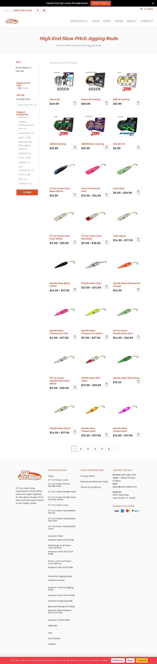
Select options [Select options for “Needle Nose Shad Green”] (138, 381)
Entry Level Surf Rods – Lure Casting (60, 562)
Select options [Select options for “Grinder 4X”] (138, 147)
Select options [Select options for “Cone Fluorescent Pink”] (106, 195)
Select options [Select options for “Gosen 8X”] (75, 103)
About (132, 21)
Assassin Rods (55, 536)
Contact (146, 21)
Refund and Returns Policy (94, 481)
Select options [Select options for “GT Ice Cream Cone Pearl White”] (75, 242)
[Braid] (17, 137)
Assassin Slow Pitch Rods (61, 595)
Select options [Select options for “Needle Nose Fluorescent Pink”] (75, 337)
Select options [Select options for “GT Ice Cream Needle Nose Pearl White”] (75, 387)
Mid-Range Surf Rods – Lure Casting (60, 546)
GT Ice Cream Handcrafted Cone (61, 527)
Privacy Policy (87, 476)
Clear (27, 192)
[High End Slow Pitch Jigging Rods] (17, 145)
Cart (50, 633)
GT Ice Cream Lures (58, 480)
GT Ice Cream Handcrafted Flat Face (61, 519)
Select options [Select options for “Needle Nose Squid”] (75, 432)
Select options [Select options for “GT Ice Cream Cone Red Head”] (106, 242)
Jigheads (52, 625)
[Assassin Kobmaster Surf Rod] (17, 125)
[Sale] (17, 179)
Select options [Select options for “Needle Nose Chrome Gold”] (106, 434)
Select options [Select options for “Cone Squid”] (138, 239)
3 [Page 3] (88, 449)
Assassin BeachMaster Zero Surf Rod (60, 611)
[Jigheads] (17, 153)
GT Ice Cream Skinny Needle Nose (59, 484)
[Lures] (17, 157)
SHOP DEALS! (101, 3)
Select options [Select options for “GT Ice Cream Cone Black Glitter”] (75, 195)
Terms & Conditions (90, 487)
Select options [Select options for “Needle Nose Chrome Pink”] (138, 434)
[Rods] (17, 174)
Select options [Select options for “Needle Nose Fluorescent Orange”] (138, 289)
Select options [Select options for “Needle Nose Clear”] (106, 287)
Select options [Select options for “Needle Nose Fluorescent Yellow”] (106, 337)
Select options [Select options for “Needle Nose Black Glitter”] (75, 289)
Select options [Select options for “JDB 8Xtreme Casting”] (106, 147)
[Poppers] (17, 162)
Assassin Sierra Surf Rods (61, 540)
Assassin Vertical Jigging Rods (60, 588)
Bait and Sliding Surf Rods (61, 606)
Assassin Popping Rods (60, 601)
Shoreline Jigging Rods (60, 576)
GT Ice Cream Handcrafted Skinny (61, 511)
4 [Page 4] (95, 449)
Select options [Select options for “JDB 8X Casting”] (75, 147)
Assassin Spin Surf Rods (60, 567)
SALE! (96, 21)
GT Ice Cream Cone (58, 505)
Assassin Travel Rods (59, 620)
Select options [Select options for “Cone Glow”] (138, 192)
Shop (107, 21)
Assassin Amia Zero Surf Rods (60, 552)
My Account (54, 638)
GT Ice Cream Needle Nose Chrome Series (62, 498)
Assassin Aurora (56, 580)
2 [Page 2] (81, 449)
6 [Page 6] (109, 449)
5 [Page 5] (102, 449)
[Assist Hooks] (17, 132)
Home (119, 21)
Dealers (52, 644)
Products (78, 21)
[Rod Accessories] (17, 168)
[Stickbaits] (17, 183)
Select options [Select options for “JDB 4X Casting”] (138, 103)
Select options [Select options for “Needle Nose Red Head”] (106, 384)
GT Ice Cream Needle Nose (62, 491)
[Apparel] (17, 117)
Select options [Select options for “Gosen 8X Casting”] (106, 103)
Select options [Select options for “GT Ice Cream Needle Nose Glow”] (138, 337)
